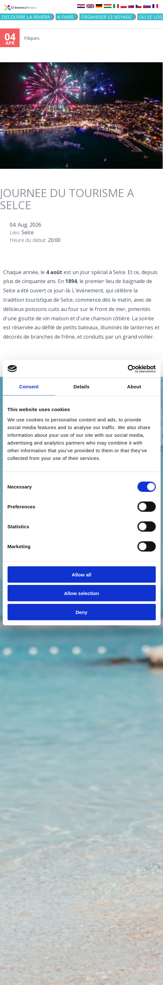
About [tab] (134, 386)
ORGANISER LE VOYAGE (106, 17)
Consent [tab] (29, 386)
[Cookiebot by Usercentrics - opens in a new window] (127, 369)
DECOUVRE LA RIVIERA (26, 17)
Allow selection (81, 593)
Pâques (32, 38)
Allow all (81, 574)
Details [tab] (82, 386)
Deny (81, 612)
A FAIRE (65, 17)
